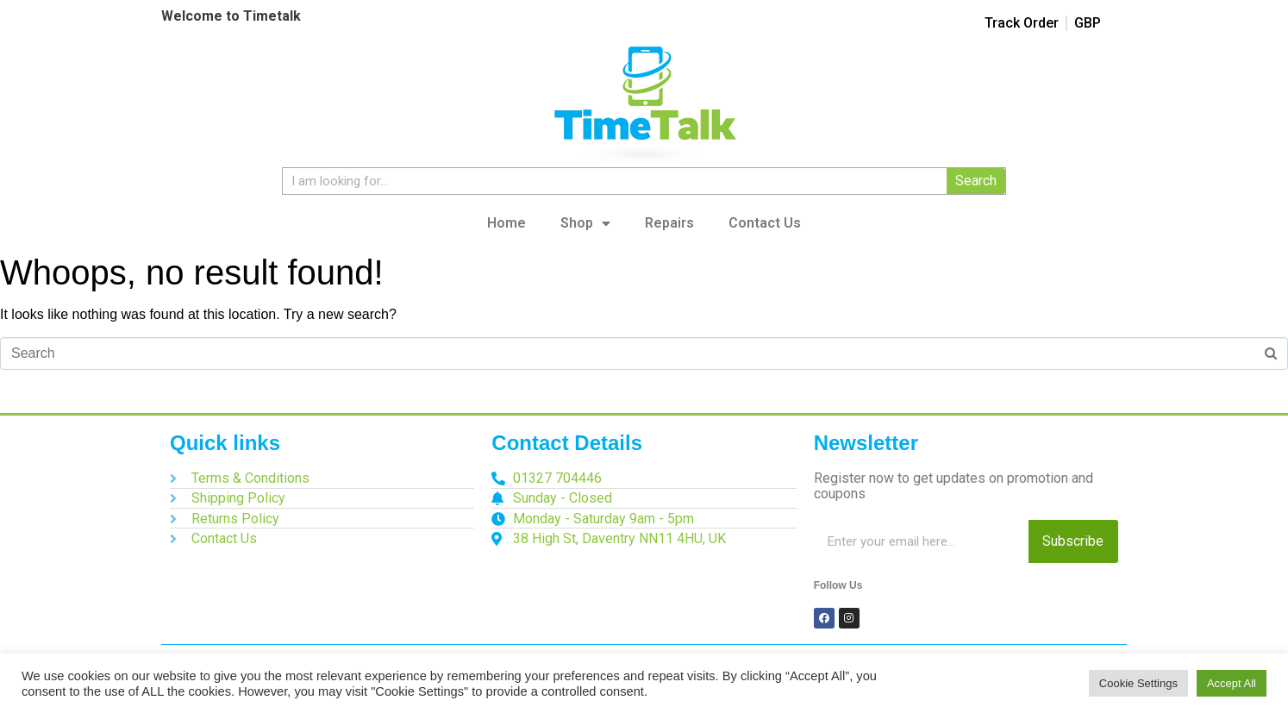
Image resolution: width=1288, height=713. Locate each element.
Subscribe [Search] (1073, 541)
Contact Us (764, 223)
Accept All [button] (1231, 683)
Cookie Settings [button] (1138, 683)
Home (506, 223)
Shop (585, 223)
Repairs (669, 223)
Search (976, 180)
